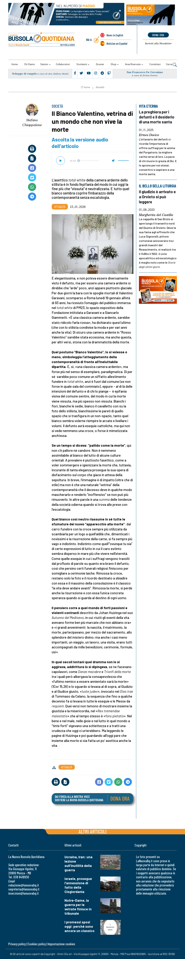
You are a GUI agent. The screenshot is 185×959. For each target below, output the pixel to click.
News (114, 35)
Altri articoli (93, 831)
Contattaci (155, 64)
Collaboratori (63, 64)
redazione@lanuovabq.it (23, 885)
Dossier (100, 64)
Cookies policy (37, 944)
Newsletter (158, 43)
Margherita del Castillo (156, 214)
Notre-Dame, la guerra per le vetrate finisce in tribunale (78, 906)
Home (15, 64)
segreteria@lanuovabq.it (23, 889)
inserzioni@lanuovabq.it (23, 893)
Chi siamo (29, 64)
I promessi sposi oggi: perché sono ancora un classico (79, 926)
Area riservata (133, 64)
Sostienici (81, 64)
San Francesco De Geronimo (145, 72)
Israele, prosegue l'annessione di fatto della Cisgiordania (78, 885)
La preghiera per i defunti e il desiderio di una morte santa (156, 116)
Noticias (116, 43)
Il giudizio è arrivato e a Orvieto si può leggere (157, 196)
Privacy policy (17, 944)
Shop (113, 64)
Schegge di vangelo (24, 73)
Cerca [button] (171, 64)
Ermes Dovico (149, 135)
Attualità (100, 87)
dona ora (158, 35)
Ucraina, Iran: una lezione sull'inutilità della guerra (78, 863)
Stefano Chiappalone (32, 122)
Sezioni (44, 64)
